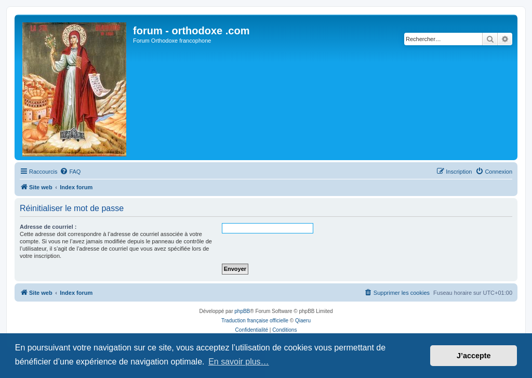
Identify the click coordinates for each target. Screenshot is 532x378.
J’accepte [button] (474, 355)
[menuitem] (70, 171)
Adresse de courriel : (48, 227)
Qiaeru (303, 320)
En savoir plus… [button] (238, 361)
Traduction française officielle (254, 320)
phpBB (242, 311)
